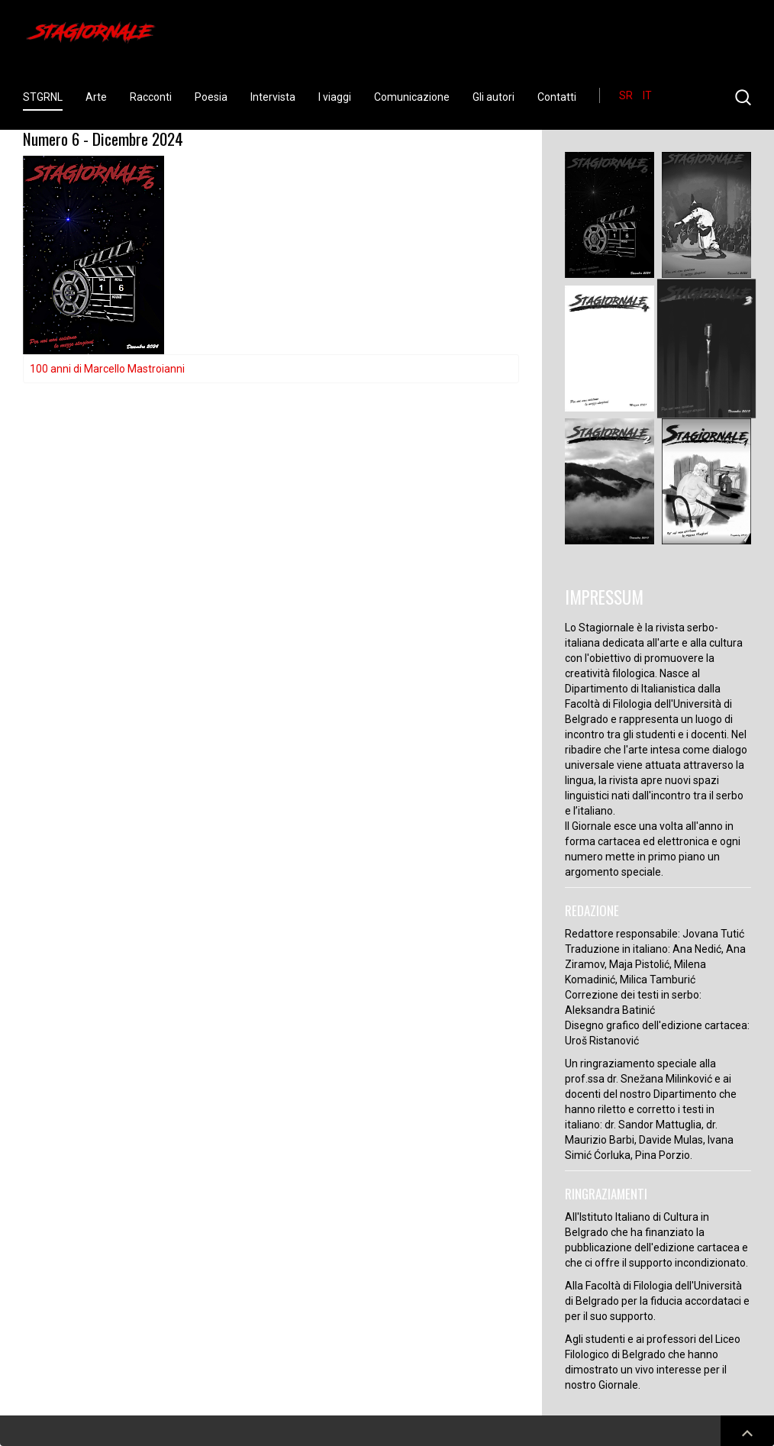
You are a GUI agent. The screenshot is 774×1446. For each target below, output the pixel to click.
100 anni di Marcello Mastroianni (107, 369)
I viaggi (334, 97)
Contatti (556, 97)
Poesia (211, 97)
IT (647, 95)
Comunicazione (412, 97)
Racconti (151, 97)
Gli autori (493, 97)
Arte (96, 97)
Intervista (272, 97)
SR (627, 95)
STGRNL (43, 97)
